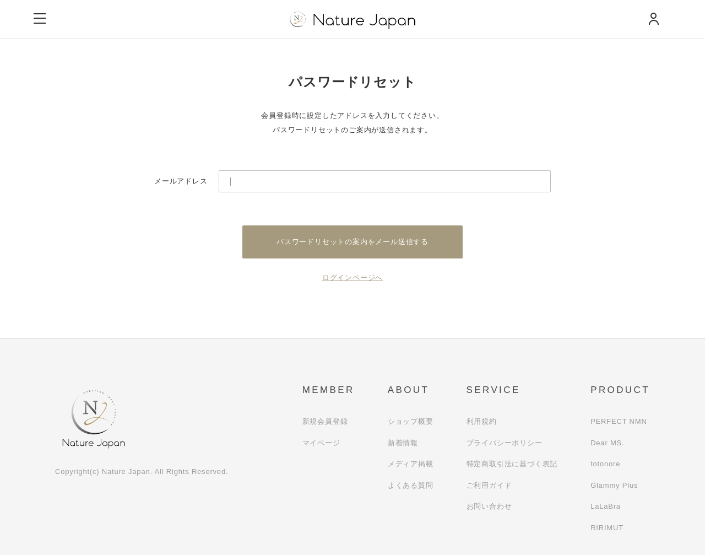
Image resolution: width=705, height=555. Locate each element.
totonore (605, 464)
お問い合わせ (489, 506)
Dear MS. (607, 443)
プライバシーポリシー (505, 443)
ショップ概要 (410, 421)
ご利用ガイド (489, 485)
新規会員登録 (325, 421)
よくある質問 (410, 485)
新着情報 (403, 443)
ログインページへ (352, 277)
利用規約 (482, 421)
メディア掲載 (410, 464)
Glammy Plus (614, 485)
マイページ (321, 443)
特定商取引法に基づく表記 (512, 464)
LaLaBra (605, 506)
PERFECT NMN (618, 421)
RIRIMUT (606, 528)
